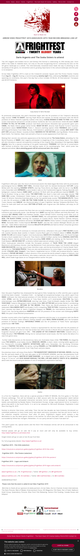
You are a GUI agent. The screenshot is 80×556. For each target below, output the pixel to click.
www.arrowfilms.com (9, 476)
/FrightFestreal (26, 472)
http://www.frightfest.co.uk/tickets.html (16, 433)
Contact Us (70, 2)
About (18, 2)
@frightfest (43, 472)
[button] (27, 554)
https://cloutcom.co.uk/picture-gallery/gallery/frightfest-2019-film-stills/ (28, 449)
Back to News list (40, 35)
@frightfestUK (57, 472)
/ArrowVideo (25, 476)
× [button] (78, 541)
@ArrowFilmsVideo (44, 476)
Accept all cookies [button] (62, 545)
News (13, 2)
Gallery (55, 2)
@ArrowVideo (59, 476)
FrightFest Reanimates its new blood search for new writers (60, 529)
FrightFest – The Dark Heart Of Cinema (39, 2)
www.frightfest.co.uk (9, 472)
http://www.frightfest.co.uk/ (32, 441)
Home (8, 2)
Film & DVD (62, 2)
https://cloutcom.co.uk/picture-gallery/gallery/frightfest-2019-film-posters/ (29, 457)
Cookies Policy (33, 548)
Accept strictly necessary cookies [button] (63, 549)
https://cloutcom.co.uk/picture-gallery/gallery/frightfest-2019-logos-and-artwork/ (31, 465)
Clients (23, 2)
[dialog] (40, 547)
